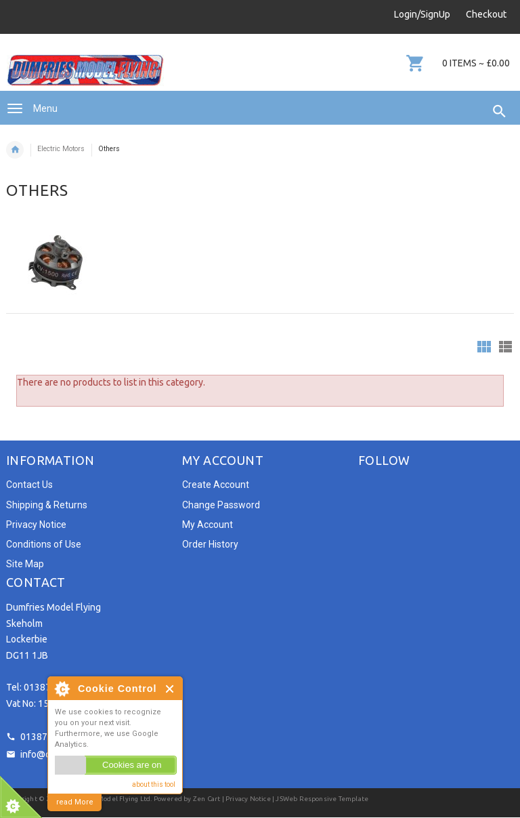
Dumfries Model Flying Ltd (107, 798)
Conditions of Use (43, 544)
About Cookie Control (61, 688)
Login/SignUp (422, 14)
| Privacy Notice (245, 798)
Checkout (486, 14)
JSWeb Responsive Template (322, 798)
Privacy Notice (36, 524)
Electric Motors (61, 148)
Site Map (25, 563)
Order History (210, 544)
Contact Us (29, 484)
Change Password (221, 504)
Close (170, 688)
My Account (207, 524)
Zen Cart (207, 798)
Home (15, 150)
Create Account (215, 484)
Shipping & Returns (46, 504)
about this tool (153, 784)
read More (74, 802)
